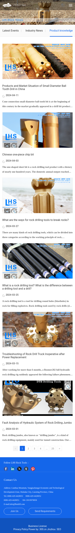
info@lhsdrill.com (17, 504)
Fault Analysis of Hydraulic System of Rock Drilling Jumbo (37, 422)
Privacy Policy (20, 529)
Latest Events (11, 30)
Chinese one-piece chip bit (18, 154)
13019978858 (31, 500)
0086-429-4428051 (11, 500)
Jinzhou (51, 529)
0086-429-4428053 (15, 496)
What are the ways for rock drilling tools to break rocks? (35, 220)
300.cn (43, 529)
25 (52, 448)
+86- (23, 500)
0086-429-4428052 (33, 496)
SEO (59, 529)
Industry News (34, 30)
